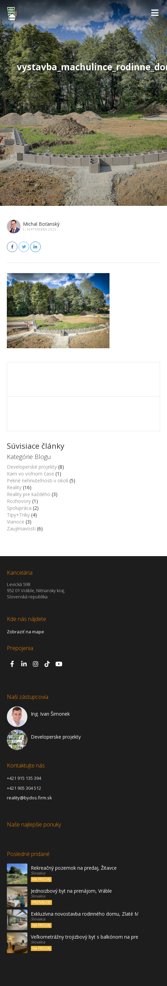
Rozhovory (19, 501)
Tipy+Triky (18, 515)
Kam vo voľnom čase (30, 473)
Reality (14, 487)
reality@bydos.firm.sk (29, 798)
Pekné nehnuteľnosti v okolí (37, 480)
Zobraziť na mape (25, 632)
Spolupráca (19, 508)
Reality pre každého (28, 494)
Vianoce (15, 521)
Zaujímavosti (21, 528)
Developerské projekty (32, 466)
